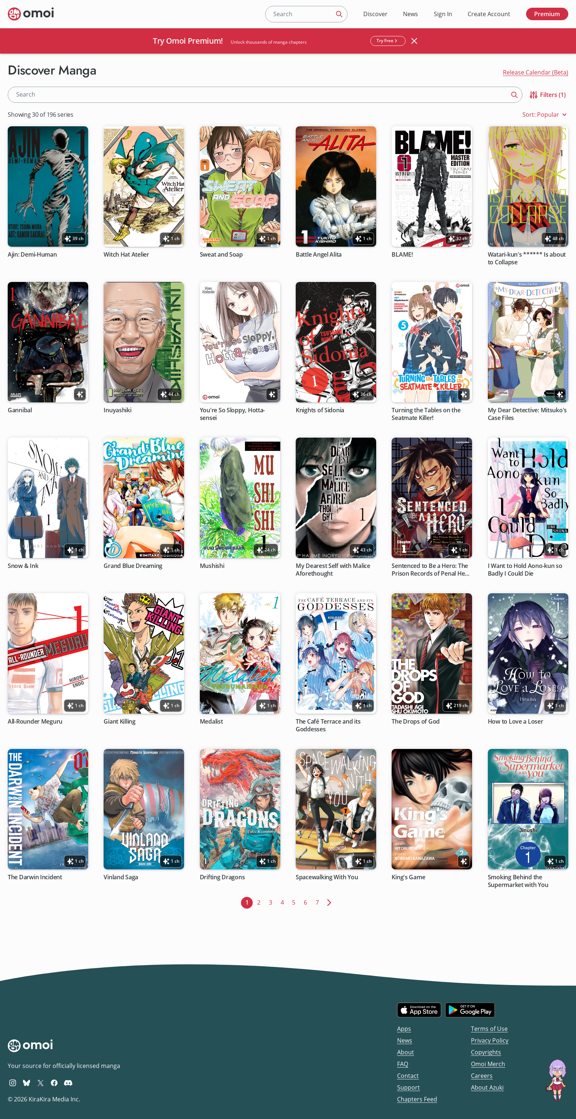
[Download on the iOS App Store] (419, 1010)
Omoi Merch (488, 1064)
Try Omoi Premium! (188, 41)
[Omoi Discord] (68, 1083)
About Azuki (487, 1087)
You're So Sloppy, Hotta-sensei (232, 414)
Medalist (211, 721)
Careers (482, 1076)
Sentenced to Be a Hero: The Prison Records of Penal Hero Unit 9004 (431, 570)
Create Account (489, 14)
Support (408, 1087)
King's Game (408, 877)
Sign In (443, 14)
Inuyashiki (118, 410)
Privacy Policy (489, 1040)
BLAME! (402, 254)
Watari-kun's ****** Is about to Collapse (527, 258)
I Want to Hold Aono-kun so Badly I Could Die (525, 569)
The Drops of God (416, 721)
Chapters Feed (417, 1099)
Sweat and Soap (221, 254)
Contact (408, 1076)
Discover (375, 14)
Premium (547, 14)
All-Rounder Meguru (35, 721)
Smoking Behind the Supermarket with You (518, 881)
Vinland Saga (121, 877)
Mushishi (212, 566)
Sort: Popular (545, 115)
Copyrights (486, 1052)
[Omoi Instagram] (13, 1083)
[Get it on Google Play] (470, 1010)
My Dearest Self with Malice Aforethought (333, 569)
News (410, 14)
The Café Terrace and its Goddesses (328, 725)
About (405, 1052)
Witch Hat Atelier (126, 254)
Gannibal (20, 410)
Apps (404, 1029)
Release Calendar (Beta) (535, 72)
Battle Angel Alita (319, 254)
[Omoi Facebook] (54, 1083)
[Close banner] (414, 41)
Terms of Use (489, 1029)
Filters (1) (547, 95)
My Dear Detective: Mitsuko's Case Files (527, 414)
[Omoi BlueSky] (27, 1083)
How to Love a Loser (515, 721)
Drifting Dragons (222, 877)
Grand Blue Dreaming (133, 566)
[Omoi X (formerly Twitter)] (41, 1083)
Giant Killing (120, 721)
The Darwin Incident (35, 877)
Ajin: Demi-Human (32, 254)
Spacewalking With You (327, 877)
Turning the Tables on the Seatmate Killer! (426, 414)
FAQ (402, 1064)
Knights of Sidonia (320, 410)
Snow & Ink (23, 566)
